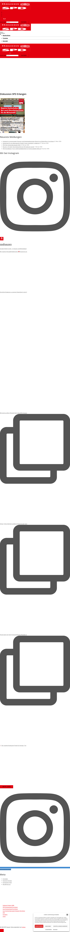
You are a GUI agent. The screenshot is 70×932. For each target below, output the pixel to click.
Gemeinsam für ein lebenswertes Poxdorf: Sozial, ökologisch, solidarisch (21, 143)
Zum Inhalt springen (5, 1)
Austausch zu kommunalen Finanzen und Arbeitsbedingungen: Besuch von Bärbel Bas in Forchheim (28, 141)
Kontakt (5, 16)
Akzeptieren (39, 926)
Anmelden (5, 879)
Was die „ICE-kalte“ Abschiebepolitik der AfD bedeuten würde (18, 147)
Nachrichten (6, 12)
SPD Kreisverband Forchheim (10, 907)
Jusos (4, 916)
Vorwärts (5, 914)
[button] (67, 914)
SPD (4, 913)
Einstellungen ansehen (60, 926)
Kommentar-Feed (7, 882)
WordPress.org (6, 884)
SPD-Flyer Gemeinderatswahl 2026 (11, 145)
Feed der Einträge (7, 881)
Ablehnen (48, 926)
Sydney (23, 927)
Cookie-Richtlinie (48, 929)
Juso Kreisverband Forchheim (10, 909)
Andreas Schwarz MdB (8, 905)
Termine (5, 14)
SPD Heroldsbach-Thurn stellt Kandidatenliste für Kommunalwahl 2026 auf (22, 148)
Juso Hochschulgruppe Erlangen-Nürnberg (14, 911)
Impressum (55, 929)
